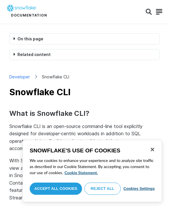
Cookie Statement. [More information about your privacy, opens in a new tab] (81, 172)
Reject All (102, 188)
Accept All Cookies (55, 188)
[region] (92, 171)
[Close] (152, 149)
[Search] (149, 12)
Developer (19, 76)
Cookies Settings (139, 188)
